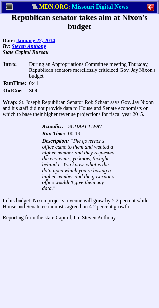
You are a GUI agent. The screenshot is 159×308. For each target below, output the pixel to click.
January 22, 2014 (35, 40)
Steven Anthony (29, 46)
